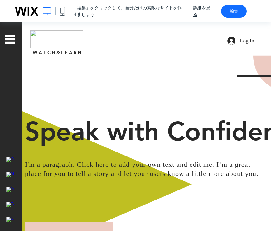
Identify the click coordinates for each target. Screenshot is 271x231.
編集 (234, 11)
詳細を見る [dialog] (202, 11)
